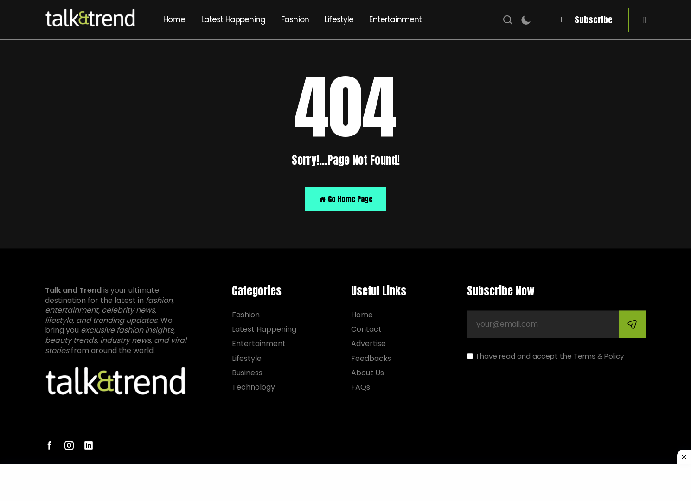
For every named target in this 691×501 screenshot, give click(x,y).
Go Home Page (345, 199)
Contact (366, 329)
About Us (367, 372)
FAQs (360, 387)
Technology (253, 387)
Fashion (295, 19)
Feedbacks (371, 358)
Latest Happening (233, 19)
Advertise (368, 344)
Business (247, 372)
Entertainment (395, 19)
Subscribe (594, 19)
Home (174, 19)
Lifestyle (339, 19)
